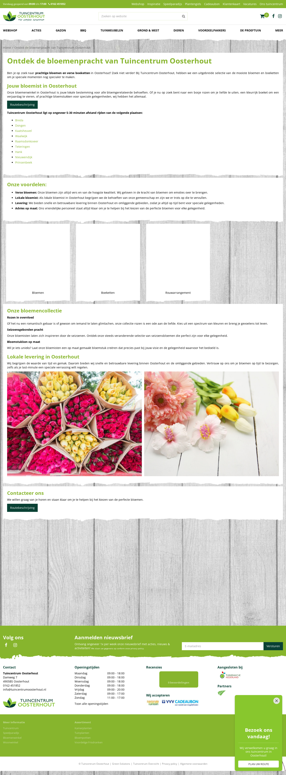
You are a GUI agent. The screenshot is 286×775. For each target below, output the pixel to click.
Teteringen (22, 147)
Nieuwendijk (23, 157)
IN (15, 645)
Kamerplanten (83, 728)
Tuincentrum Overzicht (146, 763)
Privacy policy (169, 763)
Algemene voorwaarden (193, 763)
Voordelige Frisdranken (89, 742)
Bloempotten (83, 737)
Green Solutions (121, 763)
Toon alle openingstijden (91, 704)
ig (280, 16)
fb (273, 16)
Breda (19, 120)
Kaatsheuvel (23, 131)
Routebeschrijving (22, 105)
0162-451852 (11, 685)
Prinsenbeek (23, 162)
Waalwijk (21, 136)
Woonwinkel (10, 742)
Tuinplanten (82, 733)
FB (6, 645)
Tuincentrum (11, 728)
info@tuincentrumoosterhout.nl (24, 689)
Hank (18, 152)
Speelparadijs (11, 733)
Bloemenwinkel (12, 737)
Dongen (20, 125)
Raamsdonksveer (26, 141)
